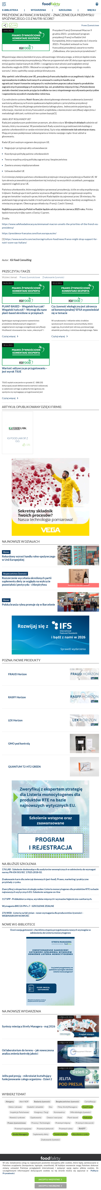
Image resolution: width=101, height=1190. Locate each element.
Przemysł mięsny (62, 1123)
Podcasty (87, 1117)
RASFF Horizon (17, 697)
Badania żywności (42, 1101)
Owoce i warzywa (54, 1117)
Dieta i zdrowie (15, 1107)
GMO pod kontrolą (19, 743)
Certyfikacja (90, 1101)
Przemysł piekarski (45, 1128)
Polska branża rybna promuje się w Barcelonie (28, 604)
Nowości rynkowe (17, 1117)
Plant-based (72, 1117)
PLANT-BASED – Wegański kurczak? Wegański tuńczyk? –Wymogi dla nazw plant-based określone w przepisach (24, 310)
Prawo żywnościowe (30, 277)
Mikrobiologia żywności (80, 1112)
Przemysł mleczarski (85, 1123)
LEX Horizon (15, 720)
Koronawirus (59, 1112)
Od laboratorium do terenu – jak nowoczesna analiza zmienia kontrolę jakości (28, 1052)
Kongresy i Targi (41, 1112)
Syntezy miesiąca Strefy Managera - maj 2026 (28, 1026)
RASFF (82, 1128)
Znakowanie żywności (53, 277)
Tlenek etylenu (60, 1134)
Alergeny (10, 1101)
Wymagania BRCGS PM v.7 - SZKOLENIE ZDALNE (28, 906)
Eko (50, 1107)
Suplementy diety (40, 1134)
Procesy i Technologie (40, 1123)
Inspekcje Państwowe (19, 1112)
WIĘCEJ (91, 10)
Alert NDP (23, 1101)
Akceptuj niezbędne (49, 1186)
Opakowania (35, 1117)
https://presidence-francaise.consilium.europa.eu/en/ (29, 233)
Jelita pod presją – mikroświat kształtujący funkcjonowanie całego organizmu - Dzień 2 (27, 1077)
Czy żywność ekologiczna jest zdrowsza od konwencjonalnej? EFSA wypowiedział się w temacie (75, 310)
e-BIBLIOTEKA (10, 10)
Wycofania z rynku (80, 1134)
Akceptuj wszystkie (49, 1179)
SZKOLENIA (65, 10)
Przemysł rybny (66, 1128)
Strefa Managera (20, 1134)
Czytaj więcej (9, 336)
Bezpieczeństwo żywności (67, 1101)
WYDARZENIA (38, 10)
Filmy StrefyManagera (67, 1107)
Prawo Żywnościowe (90, 25)
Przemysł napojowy (23, 1128)
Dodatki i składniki (35, 1107)
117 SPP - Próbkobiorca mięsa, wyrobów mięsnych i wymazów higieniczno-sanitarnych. (47, 899)
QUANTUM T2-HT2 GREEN (24, 766)
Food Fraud (87, 1107)
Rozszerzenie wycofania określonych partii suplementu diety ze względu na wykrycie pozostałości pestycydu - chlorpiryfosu (26, 581)
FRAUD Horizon (17, 674)
